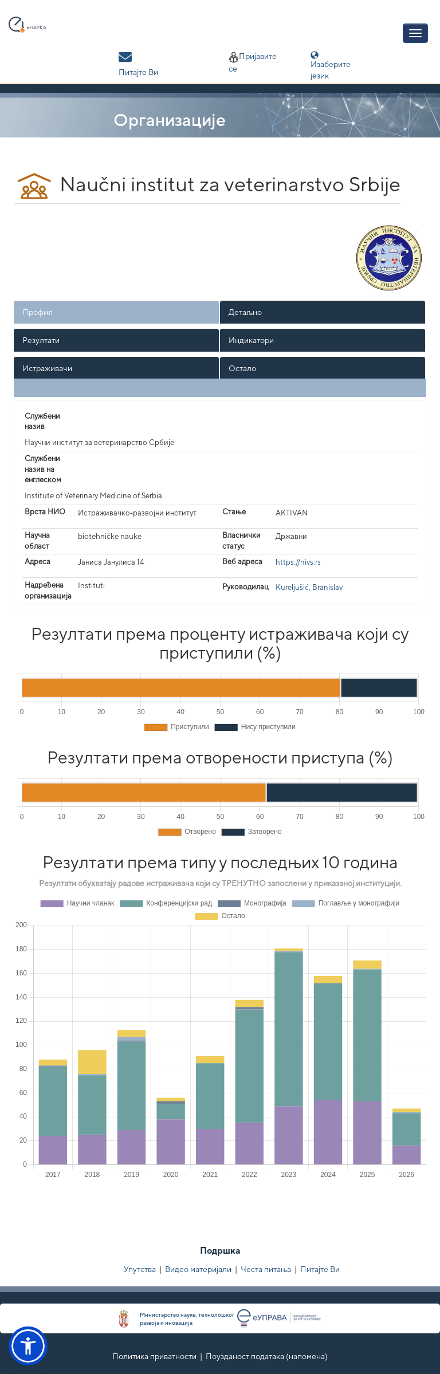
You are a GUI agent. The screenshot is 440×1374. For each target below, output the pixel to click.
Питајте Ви (320, 1269)
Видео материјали (198, 1269)
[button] (28, 1346)
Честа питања (266, 1269)
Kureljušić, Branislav (309, 587)
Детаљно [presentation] (245, 312)
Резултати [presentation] (41, 340)
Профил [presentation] (37, 312)
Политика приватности (154, 1356)
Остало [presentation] (242, 368)
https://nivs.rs (298, 562)
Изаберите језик (339, 65)
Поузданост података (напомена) (267, 1356)
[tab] (117, 312)
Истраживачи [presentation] (47, 368)
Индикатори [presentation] (251, 340)
